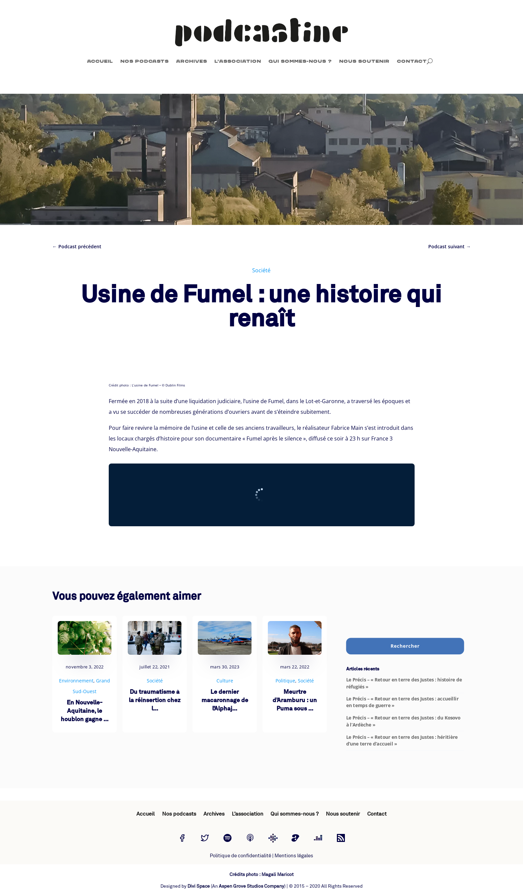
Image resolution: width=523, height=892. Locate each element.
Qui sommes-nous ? (300, 61)
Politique (285, 680)
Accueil (100, 61)
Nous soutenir (364, 61)
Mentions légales (294, 856)
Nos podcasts (144, 61)
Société (261, 270)
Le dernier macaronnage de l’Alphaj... (224, 700)
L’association (237, 61)
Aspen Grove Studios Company (251, 886)
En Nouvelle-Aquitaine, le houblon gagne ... (84, 711)
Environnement (76, 680)
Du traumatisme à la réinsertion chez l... (154, 700)
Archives (191, 61)
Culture (224, 680)
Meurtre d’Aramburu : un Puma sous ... (295, 700)
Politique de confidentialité (240, 856)
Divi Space (198, 886)
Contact (412, 61)
